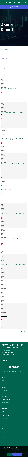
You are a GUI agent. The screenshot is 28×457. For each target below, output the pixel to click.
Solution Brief (5, 418)
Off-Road (4, 387)
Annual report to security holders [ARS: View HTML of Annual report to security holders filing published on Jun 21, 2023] (8, 289)
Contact (8, 360)
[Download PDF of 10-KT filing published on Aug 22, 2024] (1, 169)
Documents (4, 115)
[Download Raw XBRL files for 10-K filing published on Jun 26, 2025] (1, 122)
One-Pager (4, 408)
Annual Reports (5, 58)
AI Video (3, 384)
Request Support (6, 399)
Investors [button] (14, 7)
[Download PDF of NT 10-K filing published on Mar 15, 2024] (1, 269)
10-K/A (2, 309)
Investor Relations (6, 440)
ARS (2, 84)
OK (9, 454)
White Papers (5, 412)
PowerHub (4, 396)
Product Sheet (5, 415)
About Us (4, 437)
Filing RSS (24, 331)
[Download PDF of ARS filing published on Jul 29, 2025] (1, 92)
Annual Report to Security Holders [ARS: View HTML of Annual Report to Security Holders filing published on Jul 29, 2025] (8, 88)
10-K (2, 108)
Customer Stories (6, 425)
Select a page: (5, 333)
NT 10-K (2, 134)
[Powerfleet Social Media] (10, 367)
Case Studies (5, 405)
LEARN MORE (17, 454)
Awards (3, 430)
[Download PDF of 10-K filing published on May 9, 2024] (1, 244)
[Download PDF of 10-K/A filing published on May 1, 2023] (1, 319)
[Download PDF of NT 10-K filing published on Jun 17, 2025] (1, 143)
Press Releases (5, 444)
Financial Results (5, 53)
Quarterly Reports (5, 55)
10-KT (2, 159)
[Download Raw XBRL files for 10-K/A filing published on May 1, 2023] (1, 323)
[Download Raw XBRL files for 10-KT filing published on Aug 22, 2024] (1, 173)
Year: (2, 72)
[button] (25, 2)
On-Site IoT (4, 377)
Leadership (4, 434)
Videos (3, 422)
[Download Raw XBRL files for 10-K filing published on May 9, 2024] (1, 248)
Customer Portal (6, 393)
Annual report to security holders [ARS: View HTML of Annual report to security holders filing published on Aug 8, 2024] (8, 189)
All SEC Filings (5, 60)
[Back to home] (13, 2)
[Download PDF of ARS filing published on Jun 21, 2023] (1, 293)
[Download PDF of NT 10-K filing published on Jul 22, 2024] (1, 218)
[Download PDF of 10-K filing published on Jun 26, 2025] (1, 118)
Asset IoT (4, 380)
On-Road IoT (5, 374)
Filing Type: (3, 66)
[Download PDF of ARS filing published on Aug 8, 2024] (1, 193)
